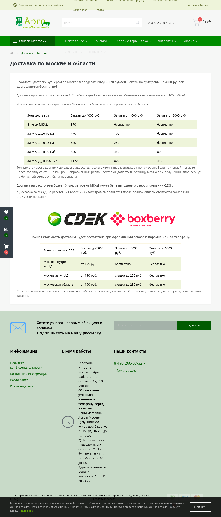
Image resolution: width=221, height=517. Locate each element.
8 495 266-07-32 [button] (130, 363)
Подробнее (26, 510)
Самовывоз (80, 10)
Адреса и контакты (92, 467)
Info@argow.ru (125, 370)
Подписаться (194, 325)
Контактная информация (28, 374)
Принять (200, 507)
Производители (21, 386)
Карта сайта (19, 380)
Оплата (99, 10)
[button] (39, 5)
